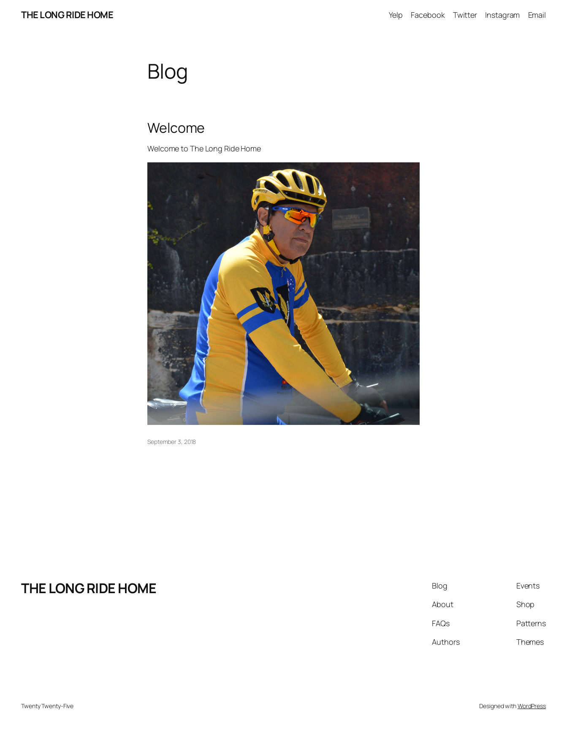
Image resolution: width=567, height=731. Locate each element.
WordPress (532, 706)
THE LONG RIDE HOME (67, 14)
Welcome (176, 127)
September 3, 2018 (171, 442)
